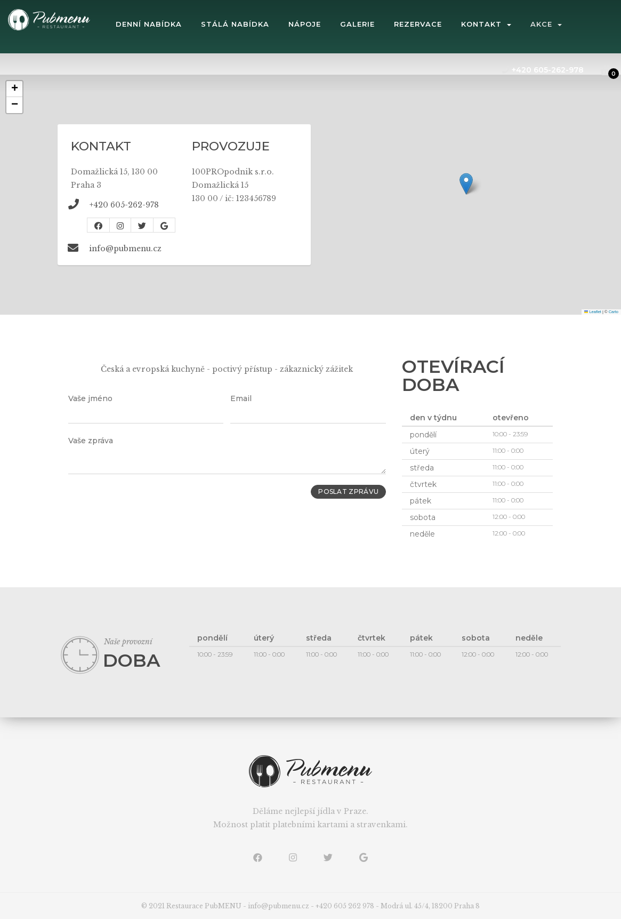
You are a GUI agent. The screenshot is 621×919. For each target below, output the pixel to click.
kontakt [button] (518, 24)
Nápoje (336, 24)
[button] (466, 184)
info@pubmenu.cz (125, 248)
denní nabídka (181, 24)
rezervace (450, 24)
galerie (389, 24)
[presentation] (149, 505)
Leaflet (592, 311)
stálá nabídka (267, 24)
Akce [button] (578, 24)
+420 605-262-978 (543, 70)
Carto (613, 311)
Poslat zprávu (344, 492)
